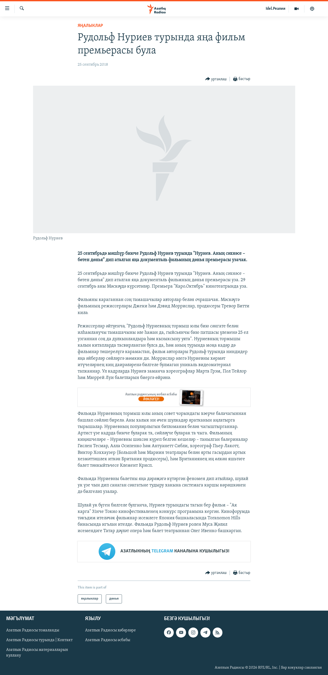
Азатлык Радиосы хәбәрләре (110, 630)
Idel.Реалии (275, 9)
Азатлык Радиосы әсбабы (107, 640)
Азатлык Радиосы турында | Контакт (39, 640)
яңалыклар (90, 25)
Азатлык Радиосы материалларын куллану (37, 653)
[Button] (216, 79)
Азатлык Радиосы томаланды (32, 630)
